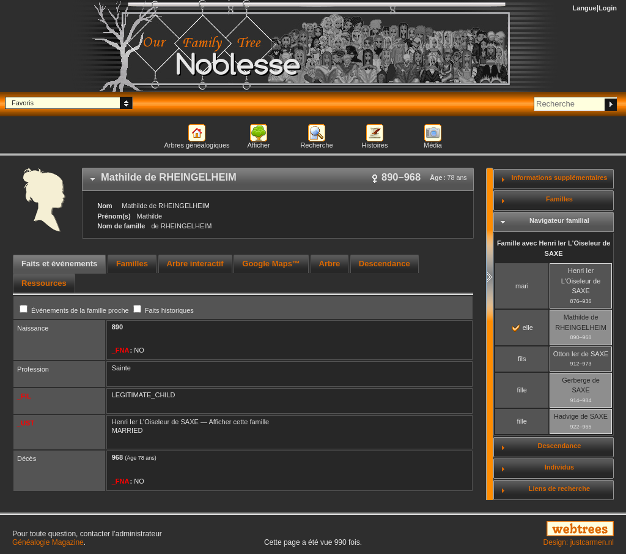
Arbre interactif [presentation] (195, 263)
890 (117, 327)
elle (522, 327)
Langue (585, 8)
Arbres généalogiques (196, 145)
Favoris (23, 103)
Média (433, 145)
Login (607, 8)
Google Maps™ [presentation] (271, 263)
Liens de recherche (559, 488)
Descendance (559, 445)
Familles (559, 199)
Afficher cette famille (238, 421)
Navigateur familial (559, 220)
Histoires (375, 145)
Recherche (316, 145)
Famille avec (553, 248)
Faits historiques (163, 310)
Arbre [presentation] (330, 263)
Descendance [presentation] (384, 263)
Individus (559, 467)
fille (522, 390)
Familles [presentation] (132, 263)
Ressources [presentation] (44, 283)
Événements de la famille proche (75, 310)
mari (521, 286)
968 (117, 457)
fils (522, 358)
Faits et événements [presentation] (59, 263)
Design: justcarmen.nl (578, 542)
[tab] (278, 179)
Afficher (258, 145)
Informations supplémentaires (559, 177)
